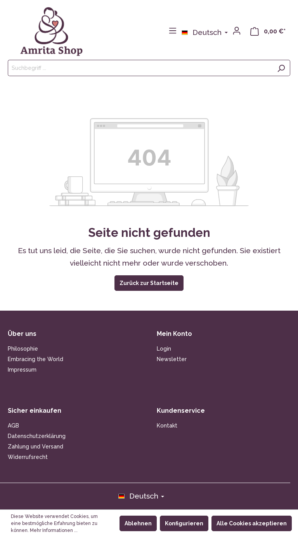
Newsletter (172, 359)
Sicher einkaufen (34, 410)
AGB (13, 425)
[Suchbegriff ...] (140, 68)
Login (164, 349)
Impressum (22, 370)
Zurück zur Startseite (149, 283)
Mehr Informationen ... (54, 530)
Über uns (22, 333)
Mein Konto (174, 333)
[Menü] (173, 30)
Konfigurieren (184, 523)
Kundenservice (181, 410)
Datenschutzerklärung (37, 436)
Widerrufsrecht (28, 457)
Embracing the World (35, 359)
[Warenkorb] (268, 31)
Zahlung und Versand (35, 446)
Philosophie (23, 349)
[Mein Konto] (237, 30)
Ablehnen (138, 523)
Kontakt (167, 425)
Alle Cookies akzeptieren (252, 523)
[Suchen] (281, 68)
